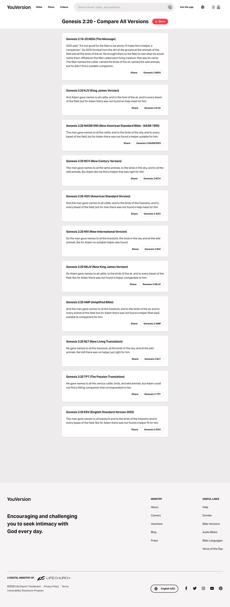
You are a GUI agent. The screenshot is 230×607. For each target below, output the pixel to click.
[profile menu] (216, 7)
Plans (51, 7)
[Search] (120, 7)
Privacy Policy (51, 586)
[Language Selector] (202, 7)
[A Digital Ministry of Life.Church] (115, 576)
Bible (39, 7)
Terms (65, 586)
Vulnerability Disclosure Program (25, 590)
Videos (64, 7)
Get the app (186, 7)
